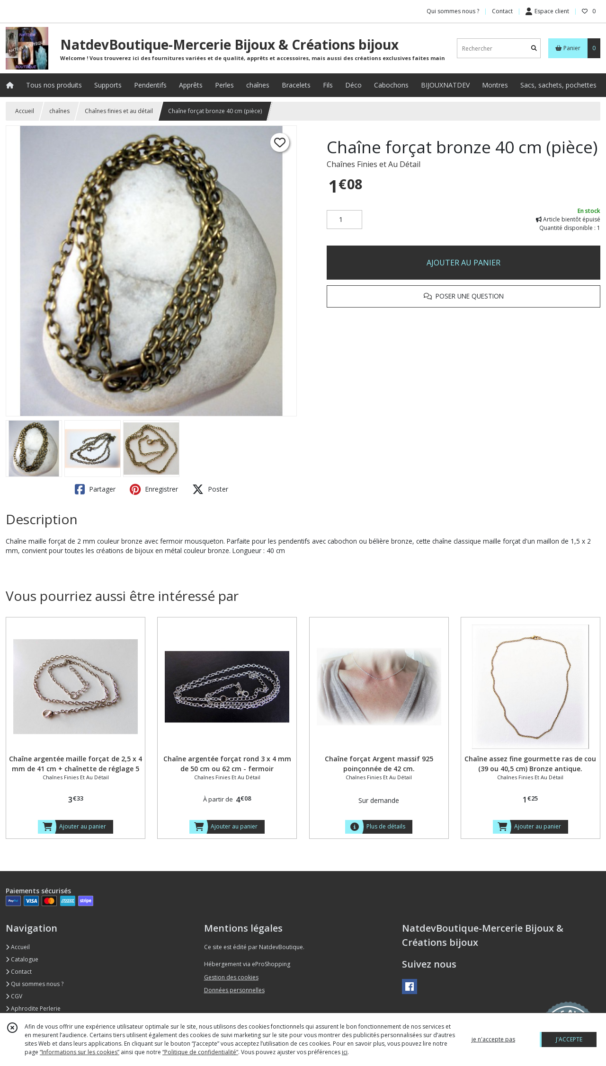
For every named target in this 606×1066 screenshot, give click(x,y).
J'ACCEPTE (569, 1039)
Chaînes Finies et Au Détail (373, 164)
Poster (210, 489)
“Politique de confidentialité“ (200, 1052)
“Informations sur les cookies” (79, 1052)
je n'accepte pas (493, 1039)
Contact (502, 11)
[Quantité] (344, 219)
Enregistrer (154, 489)
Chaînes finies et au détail (119, 111)
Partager (95, 489)
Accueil (24, 111)
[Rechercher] (534, 48)
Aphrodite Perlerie (33, 1008)
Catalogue (22, 959)
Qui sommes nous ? (34, 984)
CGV (14, 996)
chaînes (59, 111)
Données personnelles (234, 990)
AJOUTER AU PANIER (463, 262)
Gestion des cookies (231, 977)
